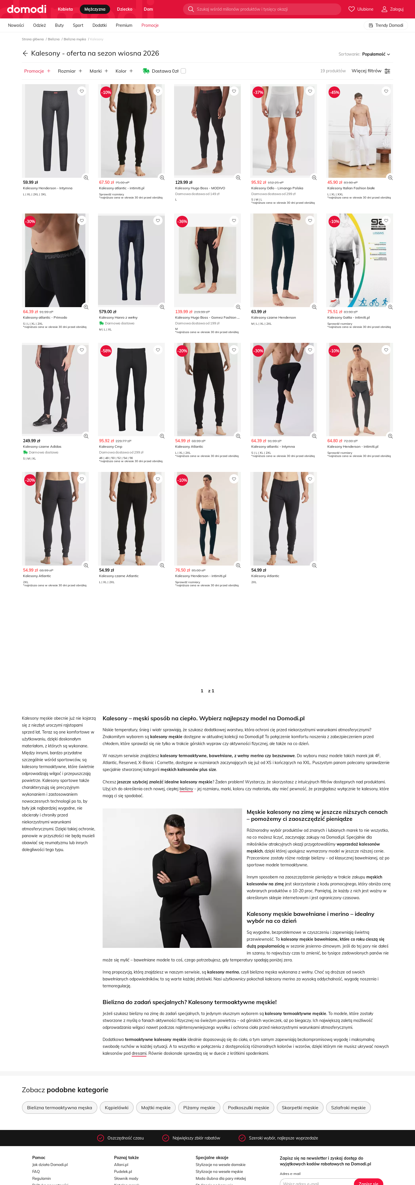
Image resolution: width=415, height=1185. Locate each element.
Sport (78, 25)
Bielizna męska (75, 39)
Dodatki (100, 25)
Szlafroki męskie (348, 1107)
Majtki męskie (156, 1107)
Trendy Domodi (386, 25)
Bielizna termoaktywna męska (59, 1107)
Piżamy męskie (199, 1107)
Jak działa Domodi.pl (50, 1164)
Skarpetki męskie (300, 1107)
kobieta (65, 9)
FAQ (36, 1171)
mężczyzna (94, 9)
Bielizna (54, 39)
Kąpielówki (117, 1107)
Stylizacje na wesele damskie (221, 1164)
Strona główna (33, 39)
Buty (59, 25)
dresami (139, 1053)
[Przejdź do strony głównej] (26, 9)
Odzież (39, 25)
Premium (124, 25)
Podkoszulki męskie (248, 1107)
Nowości (16, 25)
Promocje (150, 25)
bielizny (186, 788)
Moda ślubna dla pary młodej (221, 1178)
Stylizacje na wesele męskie (219, 1171)
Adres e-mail (290, 1173)
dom (148, 9)
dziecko (124, 9)
